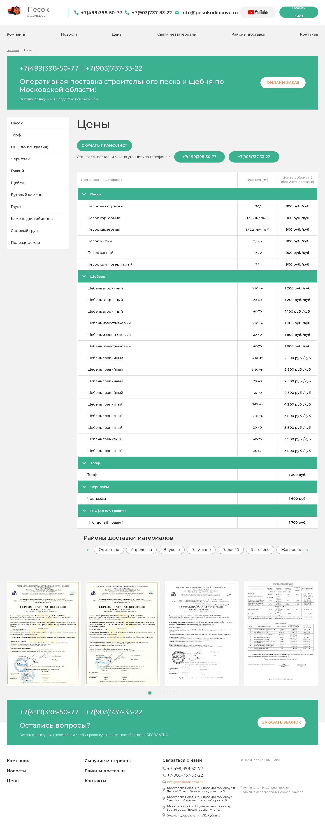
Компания (16, 34)
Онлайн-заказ (283, 82)
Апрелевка (141, 550)
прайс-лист (298, 12)
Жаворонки (292, 550)
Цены (117, 34)
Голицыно (201, 550)
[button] (88, 549)
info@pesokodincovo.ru (209, 12)
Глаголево (260, 550)
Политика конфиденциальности (264, 787)
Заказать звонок (281, 722)
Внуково (172, 550)
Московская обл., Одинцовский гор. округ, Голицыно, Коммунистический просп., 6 (199, 798)
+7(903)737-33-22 (152, 12)
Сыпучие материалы (177, 34)
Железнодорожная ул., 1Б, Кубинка (193, 815)
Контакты (309, 34)
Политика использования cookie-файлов (271, 792)
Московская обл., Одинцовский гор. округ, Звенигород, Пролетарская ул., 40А (199, 807)
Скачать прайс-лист (104, 145)
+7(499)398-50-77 (101, 12)
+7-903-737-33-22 (185, 775)
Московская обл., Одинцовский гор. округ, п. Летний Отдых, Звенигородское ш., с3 (201, 789)
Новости (69, 34)
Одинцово (109, 550)
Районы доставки (248, 34)
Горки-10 (231, 550)
